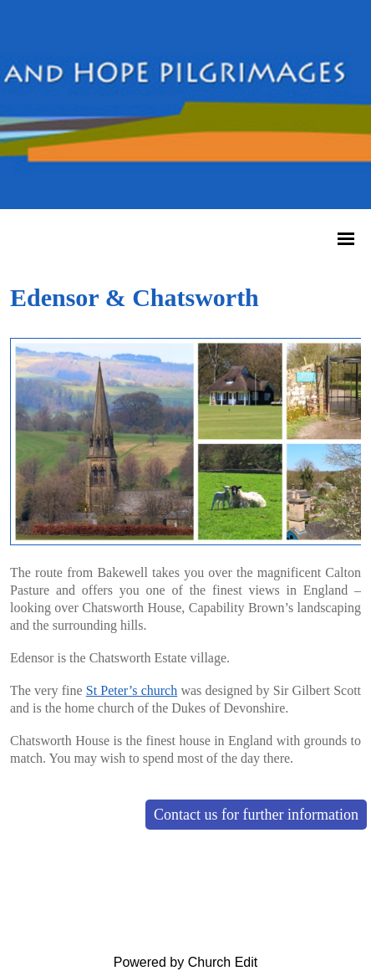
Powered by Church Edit (186, 962)
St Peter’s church (131, 690)
